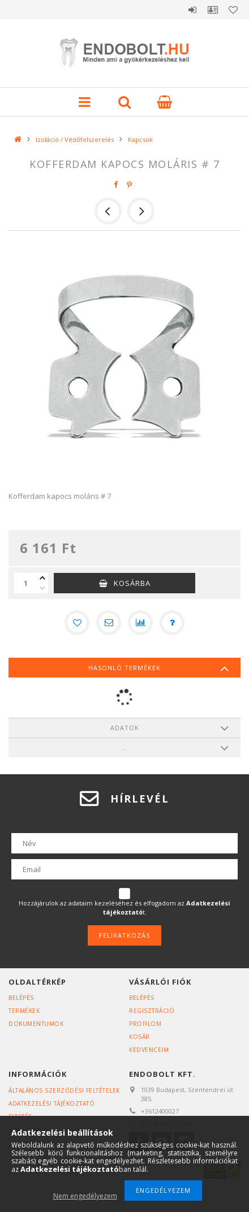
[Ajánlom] (108, 622)
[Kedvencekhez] (77, 622)
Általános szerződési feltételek (64, 1090)
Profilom (145, 1024)
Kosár (139, 1037)
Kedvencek (233, 9)
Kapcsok (140, 139)
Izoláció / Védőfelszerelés (75, 139)
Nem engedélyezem (85, 1196)
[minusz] (42, 588)
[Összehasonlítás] (140, 622)
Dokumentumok (35, 1024)
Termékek (24, 1011)
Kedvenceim (149, 1050)
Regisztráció (151, 1011)
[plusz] (42, 578)
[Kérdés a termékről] (172, 622)
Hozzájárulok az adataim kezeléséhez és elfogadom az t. (124, 907)
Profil (212, 9)
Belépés (192, 9)
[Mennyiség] (25, 583)
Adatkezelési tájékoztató (51, 1103)
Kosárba (132, 583)
